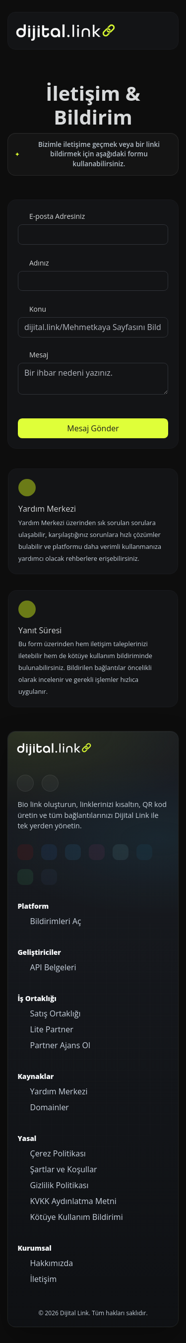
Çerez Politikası (56, 1153)
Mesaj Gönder (93, 428)
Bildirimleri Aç (54, 921)
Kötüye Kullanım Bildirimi (75, 1216)
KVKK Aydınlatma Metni (72, 1201)
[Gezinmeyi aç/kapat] (155, 30)
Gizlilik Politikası (58, 1185)
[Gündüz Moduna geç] (50, 782)
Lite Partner (50, 1029)
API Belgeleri (52, 967)
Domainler (48, 1107)
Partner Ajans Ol (59, 1045)
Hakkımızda (50, 1263)
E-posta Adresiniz (56, 216)
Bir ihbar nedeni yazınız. (93, 379)
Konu (36, 309)
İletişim (42, 1279)
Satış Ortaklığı (54, 1013)
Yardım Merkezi (57, 1091)
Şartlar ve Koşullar (62, 1169)
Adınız (38, 263)
